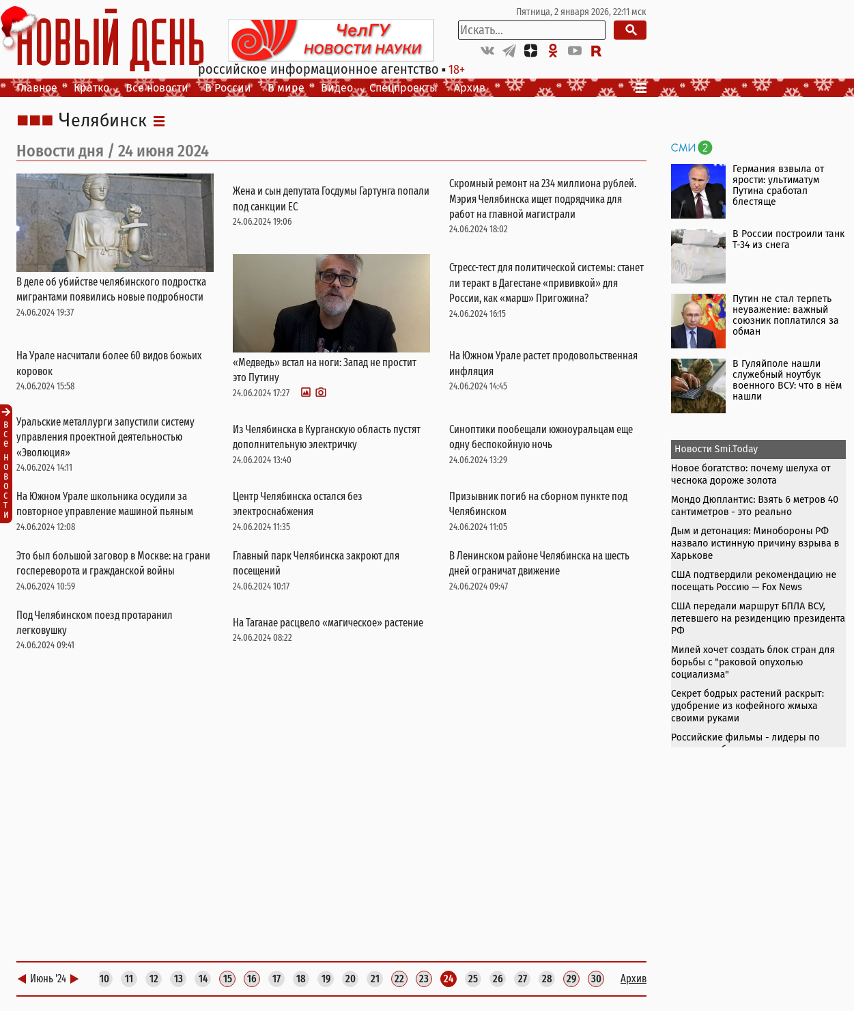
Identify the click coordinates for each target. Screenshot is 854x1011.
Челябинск (103, 121)
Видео (337, 87)
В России (228, 87)
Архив (469, 87)
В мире (286, 87)
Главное (36, 87)
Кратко (91, 87)
